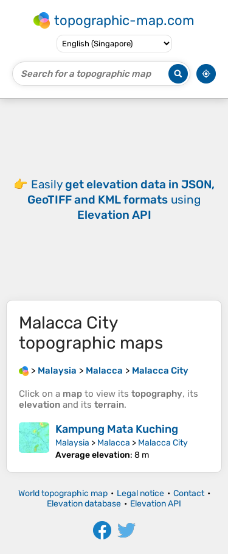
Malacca (113, 443)
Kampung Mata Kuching (116, 429)
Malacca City (163, 443)
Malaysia (72, 443)
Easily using (121, 199)
